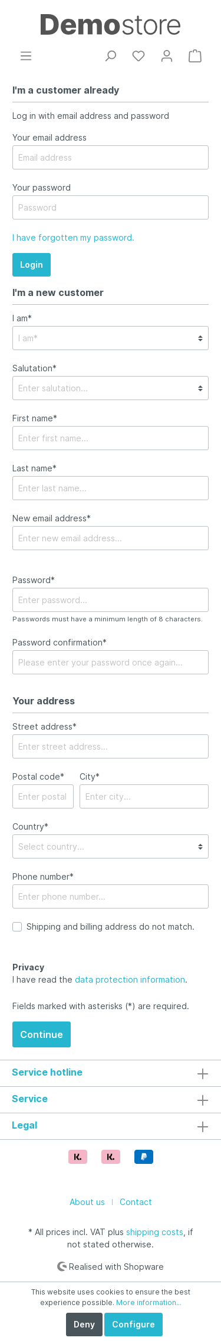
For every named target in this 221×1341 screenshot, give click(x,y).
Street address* (44, 726)
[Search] (110, 56)
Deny (84, 1324)
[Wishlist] (138, 56)
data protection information (130, 979)
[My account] (167, 56)
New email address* (51, 518)
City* (90, 776)
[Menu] (26, 56)
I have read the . (99, 973)
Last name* (34, 468)
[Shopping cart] (195, 56)
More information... (149, 1302)
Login (31, 264)
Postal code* (38, 776)
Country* (30, 826)
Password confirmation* (59, 642)
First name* (34, 418)
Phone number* (43, 876)
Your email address (49, 137)
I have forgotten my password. (73, 237)
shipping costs (154, 1232)
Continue (41, 1034)
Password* (33, 580)
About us (87, 1202)
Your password (41, 187)
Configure (133, 1324)
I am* (22, 318)
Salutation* (34, 368)
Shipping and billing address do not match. (110, 926)
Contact (136, 1202)
